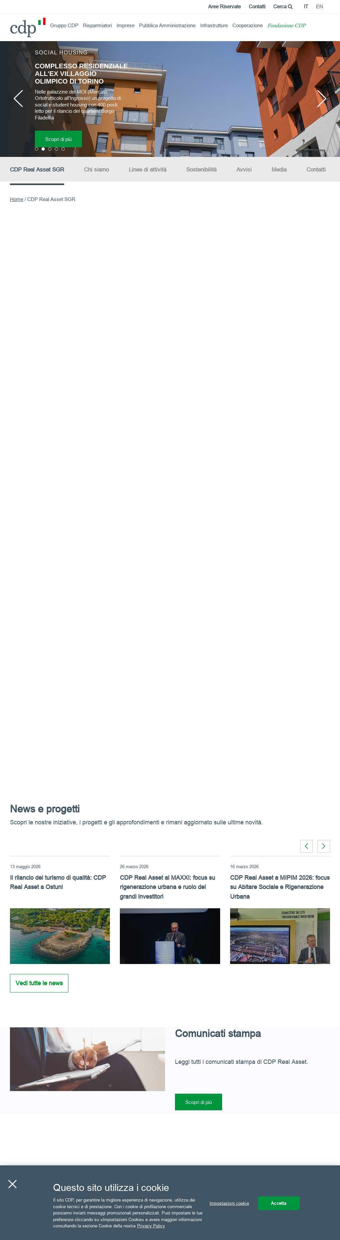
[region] (170, 1202)
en (319, 6)
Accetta (278, 1203)
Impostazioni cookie (229, 1203)
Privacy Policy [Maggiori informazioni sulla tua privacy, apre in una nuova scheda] (151, 1225)
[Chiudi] (12, 1184)
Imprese (125, 25)
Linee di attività (147, 170)
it (306, 6)
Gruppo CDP (64, 25)
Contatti (257, 6)
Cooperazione (247, 25)
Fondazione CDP (286, 26)
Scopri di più (58, 139)
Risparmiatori (97, 25)
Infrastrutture (214, 25)
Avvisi (244, 170)
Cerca (283, 6)
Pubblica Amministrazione (167, 25)
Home (16, 199)
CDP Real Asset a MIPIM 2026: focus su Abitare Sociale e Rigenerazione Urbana (280, 887)
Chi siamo (96, 170)
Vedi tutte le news (39, 983)
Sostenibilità (201, 170)
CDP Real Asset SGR (37, 170)
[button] (323, 846)
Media (279, 170)
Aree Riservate (224, 6)
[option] (170, 98)
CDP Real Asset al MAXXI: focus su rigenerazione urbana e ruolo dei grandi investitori (167, 887)
